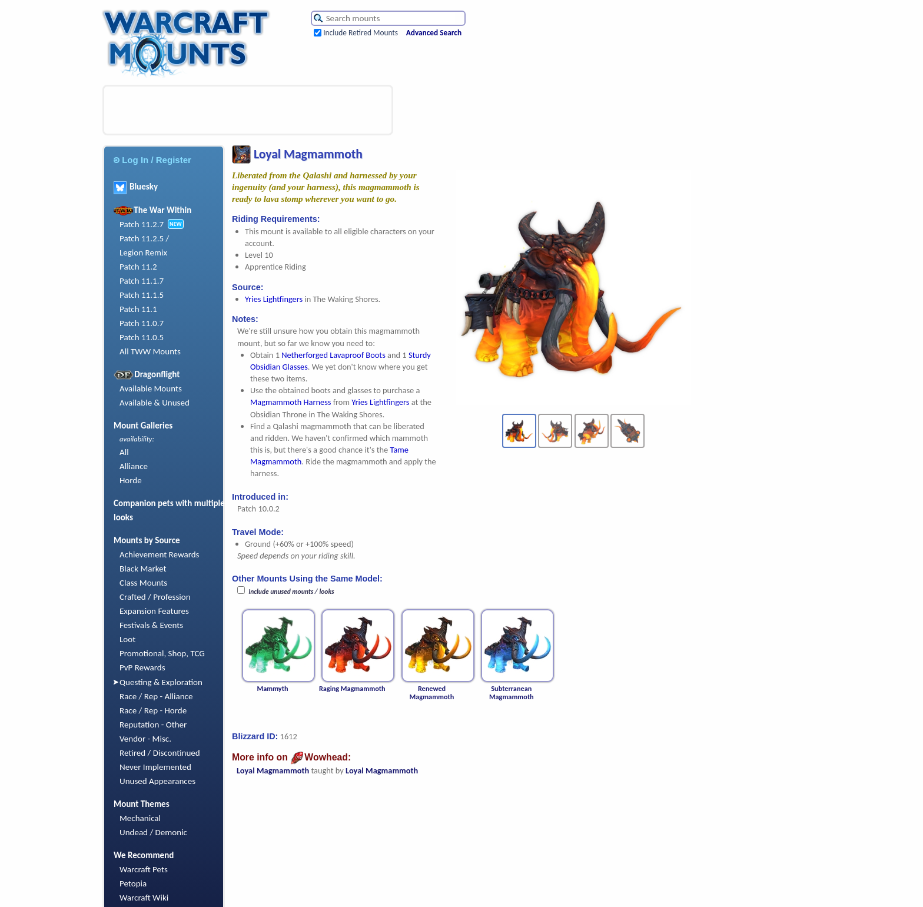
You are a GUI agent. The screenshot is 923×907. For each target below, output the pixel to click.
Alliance (133, 466)
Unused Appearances (157, 781)
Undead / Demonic (153, 832)
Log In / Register (152, 159)
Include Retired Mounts (360, 33)
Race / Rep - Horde (153, 710)
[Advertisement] (248, 110)
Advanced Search (434, 33)
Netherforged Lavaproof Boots (333, 355)
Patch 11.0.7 (141, 323)
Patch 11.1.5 (141, 295)
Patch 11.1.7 (141, 280)
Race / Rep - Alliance (155, 696)
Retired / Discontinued (159, 752)
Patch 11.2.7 (141, 224)
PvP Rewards (142, 667)
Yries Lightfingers (274, 299)
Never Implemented (155, 767)
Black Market (143, 568)
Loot (127, 639)
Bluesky (136, 186)
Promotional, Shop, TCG (162, 653)
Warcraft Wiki (143, 897)
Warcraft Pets (143, 869)
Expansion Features (154, 611)
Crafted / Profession (155, 597)
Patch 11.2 (138, 266)
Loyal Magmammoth (273, 770)
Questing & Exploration (160, 682)
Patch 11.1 (138, 309)
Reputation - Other (153, 724)
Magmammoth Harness (290, 402)
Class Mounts (143, 582)
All (124, 452)
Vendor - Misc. (145, 738)
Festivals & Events (151, 625)
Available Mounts (150, 388)
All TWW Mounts (150, 351)
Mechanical (140, 818)
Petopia (133, 883)
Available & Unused (154, 402)
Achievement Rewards (159, 554)
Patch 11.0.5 (141, 337)
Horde (130, 480)
